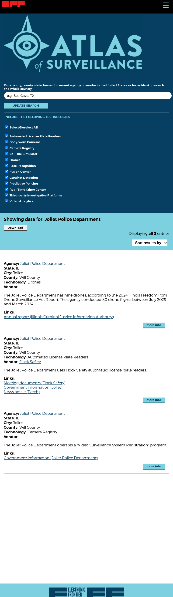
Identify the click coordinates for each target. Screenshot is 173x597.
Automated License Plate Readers (33, 136)
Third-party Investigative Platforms (33, 195)
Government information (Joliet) (33, 387)
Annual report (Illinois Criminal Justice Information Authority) (59, 316)
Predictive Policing (21, 183)
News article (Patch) (22, 391)
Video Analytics (19, 201)
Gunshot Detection (21, 177)
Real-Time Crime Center (25, 189)
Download (15, 227)
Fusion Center (18, 171)
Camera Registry (19, 148)
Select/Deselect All (21, 127)
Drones (12, 160)
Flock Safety (30, 361)
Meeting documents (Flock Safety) (34, 383)
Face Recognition (20, 166)
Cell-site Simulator (21, 154)
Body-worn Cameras (22, 142)
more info (153, 325)
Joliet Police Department (42, 263)
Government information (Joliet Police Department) (51, 457)
